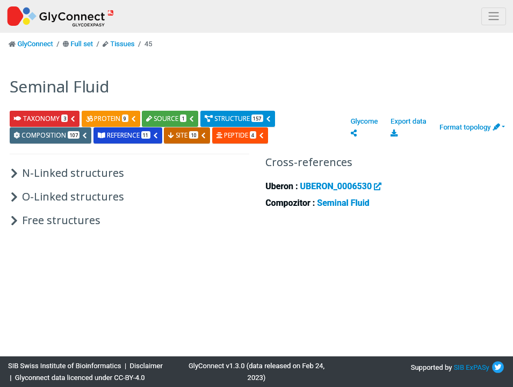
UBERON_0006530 (340, 186)
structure (238, 118)
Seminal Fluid (343, 203)
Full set (81, 44)
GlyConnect (35, 44)
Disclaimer (146, 366)
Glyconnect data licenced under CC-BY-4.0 (80, 378)
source (170, 118)
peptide (240, 135)
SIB (459, 367)
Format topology (469, 127)
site (187, 135)
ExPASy (477, 367)
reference (128, 135)
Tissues (122, 44)
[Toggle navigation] (493, 16)
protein (111, 118)
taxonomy (45, 118)
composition (51, 135)
